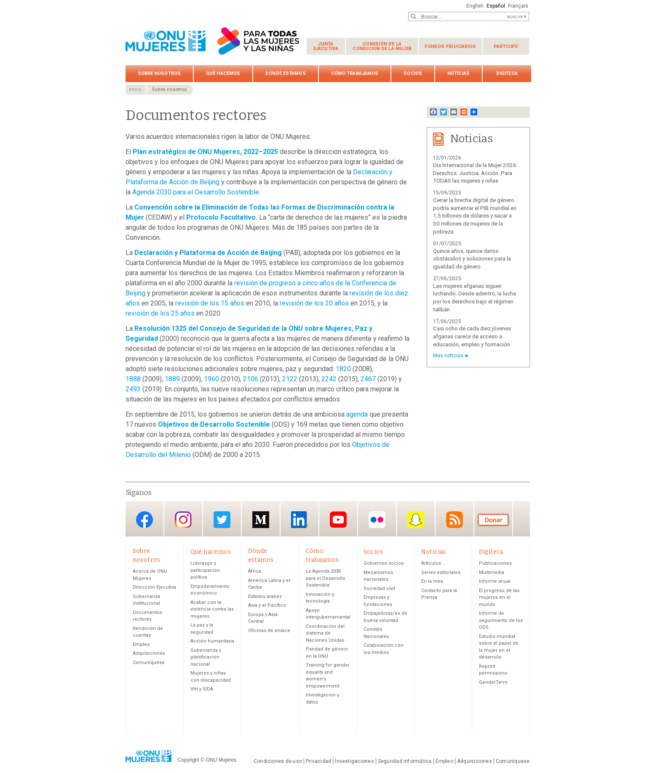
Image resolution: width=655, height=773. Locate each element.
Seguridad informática (405, 761)
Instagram (183, 519)
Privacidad (318, 761)
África (254, 571)
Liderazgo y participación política (205, 570)
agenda (357, 414)
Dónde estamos (285, 73)
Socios (413, 73)
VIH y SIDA (201, 689)
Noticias (458, 73)
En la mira (432, 581)
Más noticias (448, 356)
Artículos (431, 563)
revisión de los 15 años (209, 303)
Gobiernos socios (384, 563)
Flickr (377, 519)
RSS (454, 519)
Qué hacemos (223, 73)
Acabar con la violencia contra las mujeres (212, 609)
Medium (261, 519)
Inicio (135, 89)
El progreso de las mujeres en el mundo (499, 597)
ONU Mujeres (221, 760)
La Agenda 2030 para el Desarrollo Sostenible (325, 578)
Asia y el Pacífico (267, 605)
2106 (250, 379)
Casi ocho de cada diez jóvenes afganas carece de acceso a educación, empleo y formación (472, 336)
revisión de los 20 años (314, 303)
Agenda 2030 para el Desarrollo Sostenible (195, 192)
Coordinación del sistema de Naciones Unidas (325, 633)
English (475, 6)
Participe (506, 46)
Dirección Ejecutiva (154, 587)
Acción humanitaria (212, 641)
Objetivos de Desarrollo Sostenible (214, 424)
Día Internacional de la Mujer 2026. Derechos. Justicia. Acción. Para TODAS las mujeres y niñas (475, 173)
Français (518, 6)
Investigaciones (354, 761)
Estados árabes (265, 596)
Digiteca (507, 73)
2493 (133, 389)
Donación (493, 519)
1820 (343, 369)
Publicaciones (495, 563)
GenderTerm (493, 682)
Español (496, 6)
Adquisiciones (149, 653)
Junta (326, 46)
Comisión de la (382, 46)
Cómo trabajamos (355, 73)
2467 (368, 379)
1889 (172, 379)
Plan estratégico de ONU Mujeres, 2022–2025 (205, 152)
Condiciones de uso (278, 761)
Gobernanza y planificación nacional (205, 657)
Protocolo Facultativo (221, 217)
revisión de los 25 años (160, 313)
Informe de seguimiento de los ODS (501, 620)
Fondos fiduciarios (450, 46)
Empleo (141, 644)
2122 (289, 379)
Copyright (188, 760)
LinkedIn (299, 519)
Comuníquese (149, 662)
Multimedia (491, 572)
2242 (329, 379)
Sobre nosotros (159, 73)
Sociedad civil (379, 588)
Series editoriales (440, 572)
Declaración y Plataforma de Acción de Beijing (208, 253)
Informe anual (495, 581)
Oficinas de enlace (269, 630)
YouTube (338, 519)
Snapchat (416, 519)
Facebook (144, 519)
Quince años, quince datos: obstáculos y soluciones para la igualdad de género (472, 259)
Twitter (222, 519)
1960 (211, 379)
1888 (133, 379)
